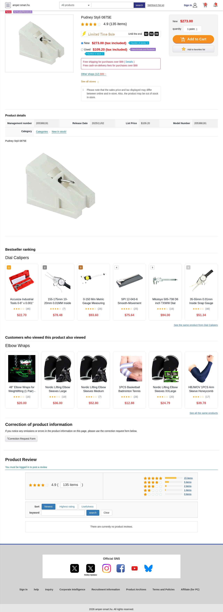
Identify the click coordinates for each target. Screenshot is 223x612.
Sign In (188, 5)
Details (129, 61)
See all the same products (204, 413)
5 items (187, 482)
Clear (106, 512)
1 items (187, 490)
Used (120, 51)
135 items (70, 485)
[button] (215, 4)
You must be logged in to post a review (26, 467)
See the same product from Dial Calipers (196, 325)
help (36, 589)
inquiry (49, 589)
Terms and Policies (163, 589)
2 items (187, 486)
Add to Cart (193, 39)
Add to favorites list (193, 49)
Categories (42, 131)
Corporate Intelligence (72, 589)
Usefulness (88, 506)
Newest (48, 506)
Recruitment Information (105, 589)
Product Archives (136, 589)
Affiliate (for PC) (190, 589)
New (116, 43)
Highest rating (67, 506)
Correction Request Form (21, 438)
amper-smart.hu (21, 5)
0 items (187, 494)
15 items (188, 478)
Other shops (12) (93, 74)
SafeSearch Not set (156, 5)
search (139, 5)
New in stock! (59, 131)
